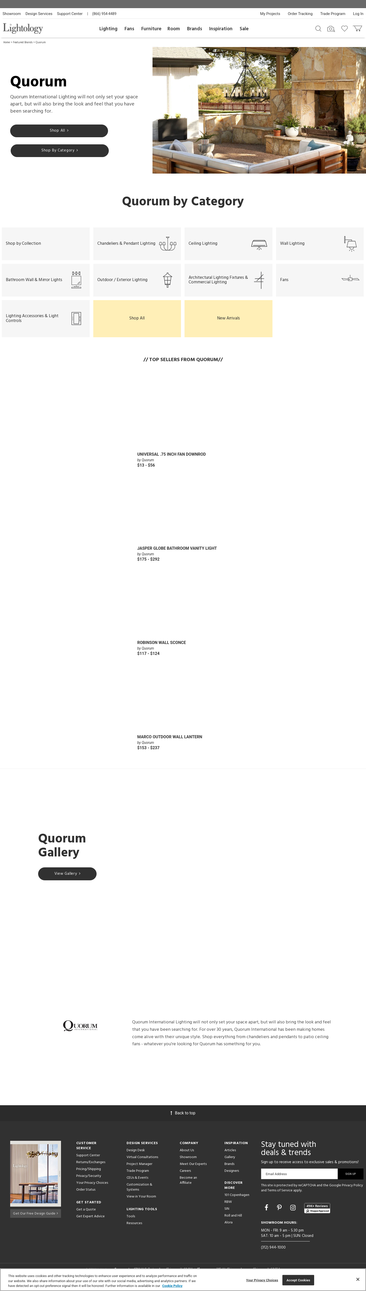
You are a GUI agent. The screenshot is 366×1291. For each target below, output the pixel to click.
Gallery (229, 1162)
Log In (358, 13)
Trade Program (332, 13)
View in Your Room (141, 1202)
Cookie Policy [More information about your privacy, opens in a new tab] (172, 1286)
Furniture (151, 29)
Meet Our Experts (193, 1169)
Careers (185, 1176)
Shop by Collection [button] (23, 242)
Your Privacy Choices (92, 1188)
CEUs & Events (137, 1183)
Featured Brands (23, 42)
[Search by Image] (331, 29)
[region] (183, 1279)
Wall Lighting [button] (320, 242)
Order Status (85, 1195)
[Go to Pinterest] (280, 1212)
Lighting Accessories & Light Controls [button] (46, 323)
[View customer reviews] (317, 1213)
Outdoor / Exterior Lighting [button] (137, 282)
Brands (194, 29)
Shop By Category (100, 139)
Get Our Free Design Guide (35, 1217)
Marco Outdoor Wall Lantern (169, 741)
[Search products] (318, 28)
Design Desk (136, 1155)
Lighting (108, 29)
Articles (230, 1155)
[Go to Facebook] (267, 1212)
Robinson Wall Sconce (161, 647)
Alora (228, 1228)
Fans (129, 29)
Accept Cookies (298, 1280)
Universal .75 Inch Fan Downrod (171, 459)
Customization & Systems (139, 1192)
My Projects (270, 13)
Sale (244, 29)
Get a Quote (86, 1215)
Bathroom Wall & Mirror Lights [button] (46, 282)
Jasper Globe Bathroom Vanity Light (177, 553)
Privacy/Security (88, 1181)
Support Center (70, 13)
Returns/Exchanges (90, 1167)
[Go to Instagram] (294, 1212)
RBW (228, 1207)
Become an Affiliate (188, 1185)
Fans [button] (320, 282)
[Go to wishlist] (345, 28)
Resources (134, 1228)
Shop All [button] (137, 323)
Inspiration (221, 29)
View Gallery (67, 879)
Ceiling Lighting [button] (228, 242)
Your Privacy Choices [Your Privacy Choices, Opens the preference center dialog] (262, 1280)
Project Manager (139, 1169)
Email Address (276, 1179)
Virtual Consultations (142, 1162)
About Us (187, 1155)
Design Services (38, 13)
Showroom (12, 13)
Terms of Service (280, 1195)
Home (6, 42)
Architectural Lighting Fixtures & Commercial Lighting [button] (228, 282)
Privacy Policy (352, 1190)
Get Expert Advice (90, 1221)
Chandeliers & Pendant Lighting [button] (137, 242)
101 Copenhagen (236, 1200)
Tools (131, 1221)
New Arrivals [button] (228, 323)
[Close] (357, 1279)
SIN (226, 1214)
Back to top (183, 1118)
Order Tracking (300, 13)
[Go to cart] (358, 27)
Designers (231, 1176)
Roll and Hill (233, 1221)
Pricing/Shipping (88, 1174)
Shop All (39, 139)
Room (173, 29)
